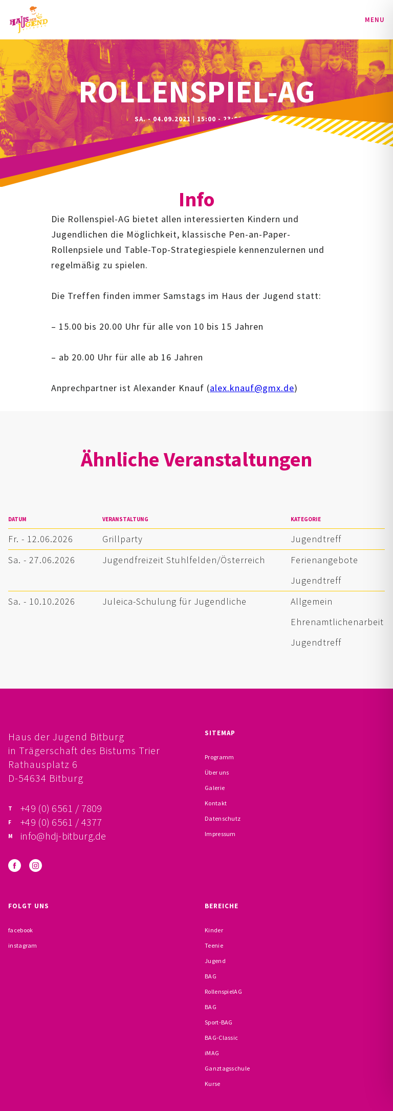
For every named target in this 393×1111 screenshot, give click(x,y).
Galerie (215, 788)
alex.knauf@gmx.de (252, 388)
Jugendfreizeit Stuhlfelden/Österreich (183, 560)
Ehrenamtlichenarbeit (337, 622)
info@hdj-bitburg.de (63, 835)
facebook (20, 930)
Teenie (214, 945)
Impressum (220, 834)
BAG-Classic (221, 1037)
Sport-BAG (219, 1022)
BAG (210, 976)
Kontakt (216, 803)
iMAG (212, 1053)
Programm (219, 757)
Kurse (213, 1083)
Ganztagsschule (227, 1068)
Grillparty (122, 539)
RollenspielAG (223, 991)
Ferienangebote (324, 560)
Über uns (217, 772)
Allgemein (312, 601)
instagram (22, 945)
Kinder (214, 930)
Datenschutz (223, 818)
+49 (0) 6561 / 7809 (61, 808)
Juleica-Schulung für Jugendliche (174, 601)
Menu (375, 19)
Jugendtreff (316, 539)
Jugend (215, 961)
